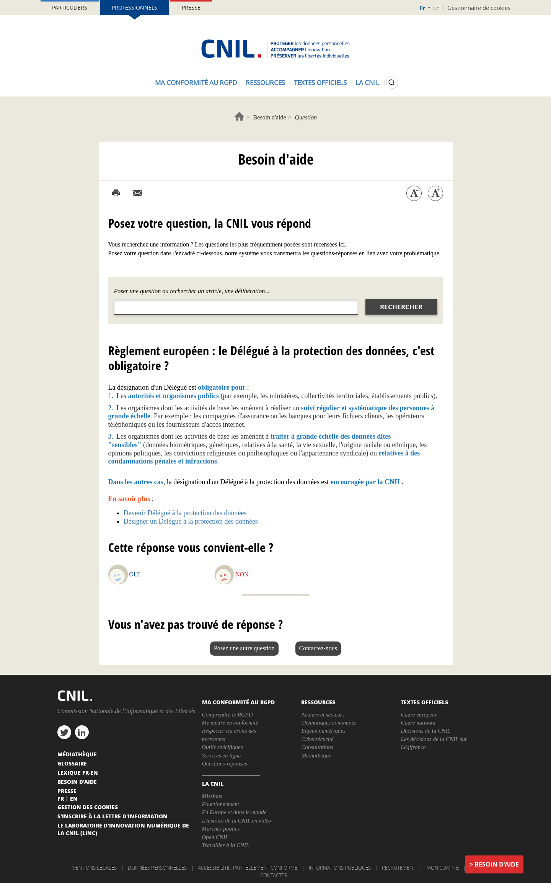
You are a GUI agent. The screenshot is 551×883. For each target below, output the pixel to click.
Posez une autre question (244, 648)
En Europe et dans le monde (234, 812)
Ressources (265, 82)
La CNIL (367, 82)
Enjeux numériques (323, 731)
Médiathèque (316, 755)
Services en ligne (221, 755)
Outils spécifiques (222, 747)
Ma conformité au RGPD (196, 82)
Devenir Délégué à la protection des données (185, 513)
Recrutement (399, 867)
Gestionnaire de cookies (478, 7)
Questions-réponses (224, 764)
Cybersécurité (317, 739)
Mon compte (443, 867)
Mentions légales (94, 867)
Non (242, 574)
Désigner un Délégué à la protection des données (191, 521)
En (436, 7)
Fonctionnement (220, 804)
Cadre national (418, 723)
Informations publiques (340, 867)
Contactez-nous (318, 648)
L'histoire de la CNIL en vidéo (236, 821)
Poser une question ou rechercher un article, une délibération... (192, 291)
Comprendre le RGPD (227, 715)
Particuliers (69, 7)
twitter (64, 732)
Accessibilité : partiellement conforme (247, 867)
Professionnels (134, 7)
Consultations (317, 747)
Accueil (239, 116)
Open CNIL (215, 837)
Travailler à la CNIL (225, 845)
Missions (212, 796)
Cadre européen (419, 715)
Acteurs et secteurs (322, 715)
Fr (422, 8)
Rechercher (401, 306)
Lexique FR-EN (77, 772)
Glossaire (72, 763)
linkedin (82, 732)
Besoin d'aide (269, 117)
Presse (191, 7)
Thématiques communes (328, 723)
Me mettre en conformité (230, 723)
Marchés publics (221, 829)
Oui (134, 574)
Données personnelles (157, 867)
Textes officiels (320, 82)
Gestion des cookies (87, 807)
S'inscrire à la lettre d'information (112, 816)
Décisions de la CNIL (425, 731)
